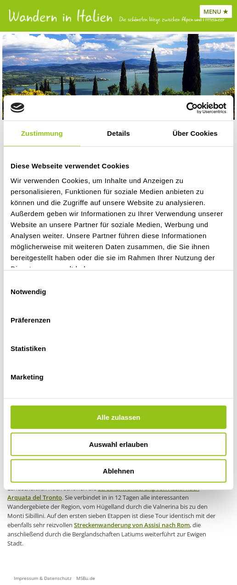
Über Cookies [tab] (195, 133)
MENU (212, 11)
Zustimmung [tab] (42, 133)
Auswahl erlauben (118, 444)
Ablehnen (118, 471)
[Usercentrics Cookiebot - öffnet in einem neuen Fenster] (186, 108)
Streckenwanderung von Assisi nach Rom (132, 525)
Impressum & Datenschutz (43, 578)
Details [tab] (118, 133)
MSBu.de (85, 578)
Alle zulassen (118, 417)
